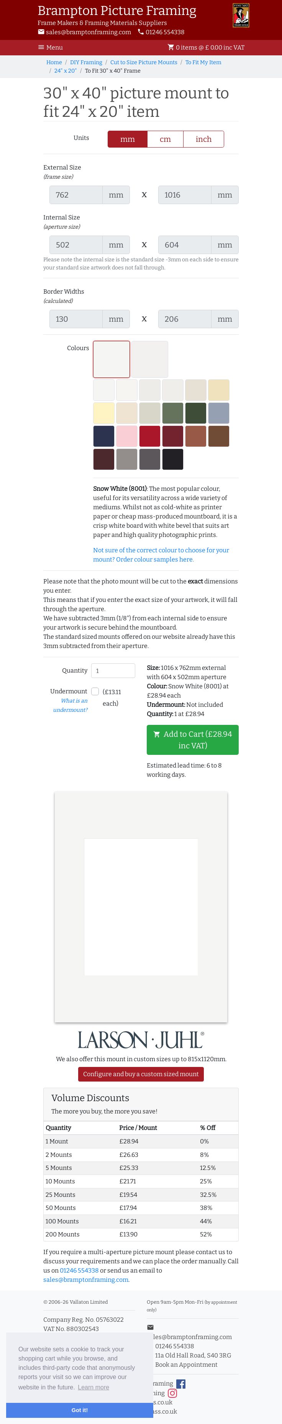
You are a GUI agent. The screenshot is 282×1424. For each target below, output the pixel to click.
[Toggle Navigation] (52, 47)
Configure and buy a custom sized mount (141, 1074)
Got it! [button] (80, 1410)
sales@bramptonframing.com (84, 32)
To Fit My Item (203, 62)
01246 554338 (161, 32)
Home (54, 62)
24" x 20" (65, 71)
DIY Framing (86, 62)
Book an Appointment (182, 1364)
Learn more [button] (93, 1387)
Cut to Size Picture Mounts (143, 62)
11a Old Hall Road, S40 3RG (189, 1355)
